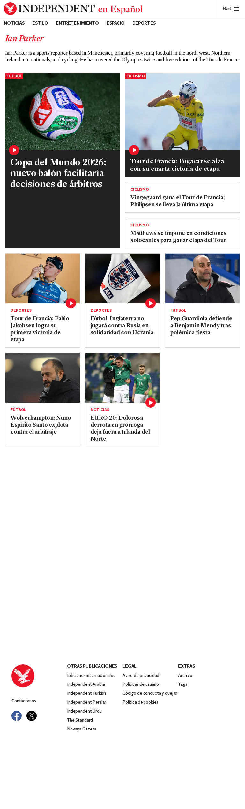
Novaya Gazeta (81, 729)
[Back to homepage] (73, 9)
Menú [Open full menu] (231, 8)
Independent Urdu (84, 711)
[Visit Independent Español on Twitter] (31, 716)
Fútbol (14, 76)
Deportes (144, 23)
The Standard (80, 720)
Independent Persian (87, 702)
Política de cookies (140, 702)
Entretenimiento (77, 23)
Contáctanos (23, 701)
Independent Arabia (86, 684)
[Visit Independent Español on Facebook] (16, 716)
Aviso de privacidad (140, 675)
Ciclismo (135, 76)
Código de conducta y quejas (149, 693)
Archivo (185, 675)
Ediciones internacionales (91, 675)
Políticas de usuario (140, 684)
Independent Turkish (86, 693)
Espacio (116, 23)
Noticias (14, 23)
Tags (182, 684)
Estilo (40, 23)
